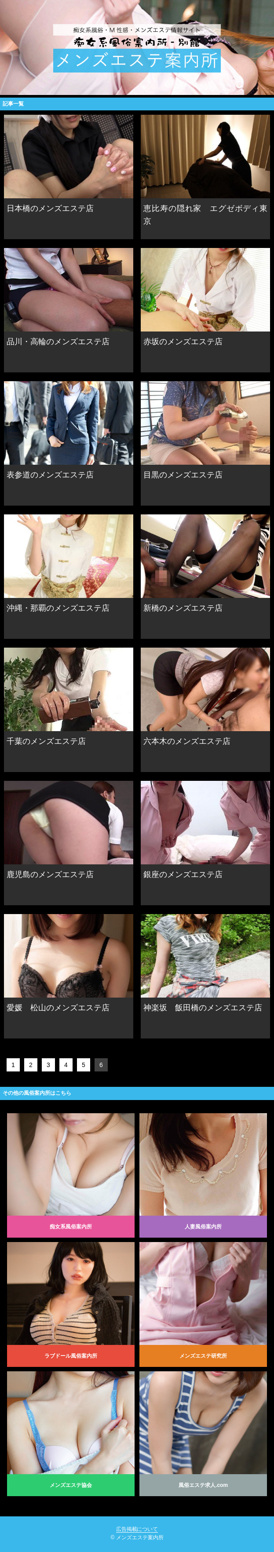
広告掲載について (137, 1529)
